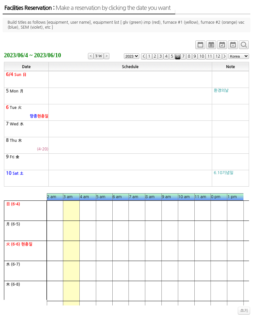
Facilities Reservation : (87, 8)
